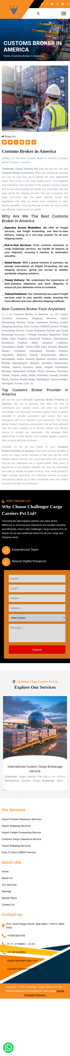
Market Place (9, 897)
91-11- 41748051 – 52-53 (21, 944)
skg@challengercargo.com (22, 960)
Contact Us (8, 904)
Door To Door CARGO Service (19, 852)
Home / (7, 56)
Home (5, 871)
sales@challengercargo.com (23, 968)
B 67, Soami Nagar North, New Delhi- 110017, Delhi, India (35, 925)
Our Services (9, 884)
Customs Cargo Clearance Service (21, 839)
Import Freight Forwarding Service (21, 832)
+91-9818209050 (16, 952)
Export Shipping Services (16, 845)
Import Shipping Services (16, 825)
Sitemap (6, 891)
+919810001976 (16, 935)
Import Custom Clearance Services (22, 819)
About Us (7, 878)
